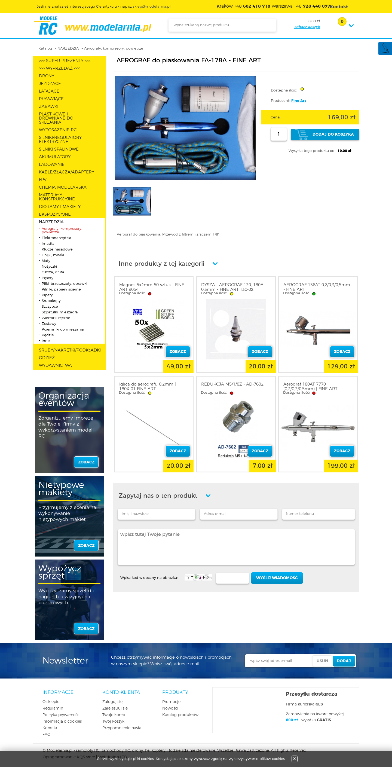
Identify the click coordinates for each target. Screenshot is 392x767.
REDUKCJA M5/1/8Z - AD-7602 (232, 384)
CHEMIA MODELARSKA (63, 187)
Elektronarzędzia (56, 238)
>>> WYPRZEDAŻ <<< (59, 68)
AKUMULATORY (55, 157)
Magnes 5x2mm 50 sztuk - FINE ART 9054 (151, 287)
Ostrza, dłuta (53, 272)
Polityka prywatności (61, 715)
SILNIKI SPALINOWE (59, 149)
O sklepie (50, 702)
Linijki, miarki (53, 255)
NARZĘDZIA (68, 48)
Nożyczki (49, 266)
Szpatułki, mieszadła (60, 312)
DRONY (46, 76)
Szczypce (50, 306)
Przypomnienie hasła (121, 728)
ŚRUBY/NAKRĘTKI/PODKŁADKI (70, 350)
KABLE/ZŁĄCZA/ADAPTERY (66, 172)
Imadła (48, 244)
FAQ (46, 735)
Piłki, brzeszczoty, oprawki (64, 284)
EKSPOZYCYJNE (55, 214)
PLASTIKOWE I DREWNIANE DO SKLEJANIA (56, 118)
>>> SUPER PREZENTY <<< (64, 61)
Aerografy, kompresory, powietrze (113, 48)
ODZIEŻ (47, 358)
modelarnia (92, 25)
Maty (46, 261)
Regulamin (52, 708)
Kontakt (49, 728)
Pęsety (47, 278)
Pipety (47, 295)
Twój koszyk (113, 721)
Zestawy (49, 324)
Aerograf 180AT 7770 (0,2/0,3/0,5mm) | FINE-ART (310, 386)
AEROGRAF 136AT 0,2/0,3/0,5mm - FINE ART (316, 287)
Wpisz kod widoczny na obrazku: (149, 578)
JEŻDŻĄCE (50, 84)
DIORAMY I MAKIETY (60, 207)
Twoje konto (113, 715)
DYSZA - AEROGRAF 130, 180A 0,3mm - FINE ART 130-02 (232, 287)
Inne (46, 341)
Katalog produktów (180, 715)
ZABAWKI (48, 107)
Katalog (45, 48)
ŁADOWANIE (52, 165)
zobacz (86, 462)
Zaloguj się (112, 702)
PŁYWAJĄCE (51, 99)
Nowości (170, 708)
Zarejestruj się (115, 708)
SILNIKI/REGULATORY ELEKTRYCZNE (60, 140)
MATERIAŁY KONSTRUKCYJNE (57, 197)
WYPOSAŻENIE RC (58, 130)
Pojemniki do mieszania (63, 329)
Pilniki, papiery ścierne (61, 289)
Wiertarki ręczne (56, 318)
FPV (43, 180)
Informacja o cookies (62, 721)
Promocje (171, 702)
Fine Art (298, 101)
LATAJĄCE (49, 91)
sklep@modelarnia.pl (152, 6)
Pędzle (48, 335)
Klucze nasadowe (57, 249)
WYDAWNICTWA (55, 365)
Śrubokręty (51, 301)
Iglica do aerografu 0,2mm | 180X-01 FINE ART (147, 386)
